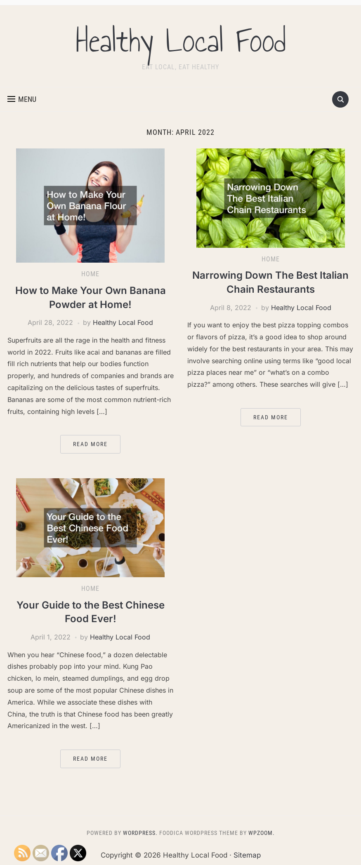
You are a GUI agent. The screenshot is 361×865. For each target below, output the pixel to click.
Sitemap (247, 855)
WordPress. (140, 833)
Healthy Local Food (180, 41)
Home (90, 274)
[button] (21, 99)
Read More (90, 444)
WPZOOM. (261, 833)
